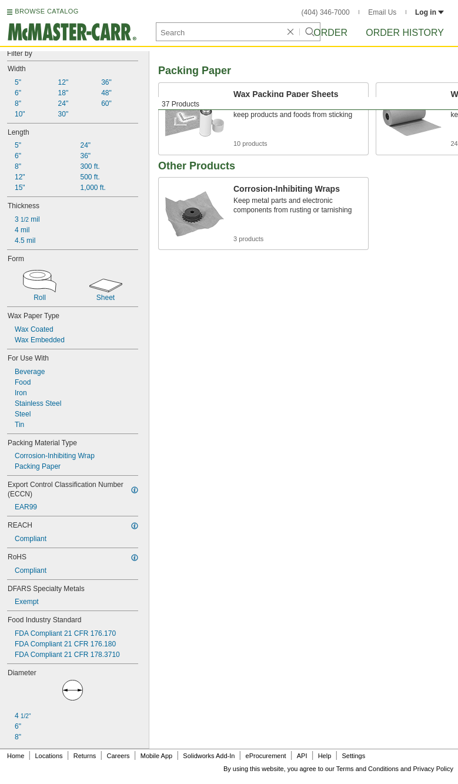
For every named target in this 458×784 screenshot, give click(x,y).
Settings (353, 755)
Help (325, 755)
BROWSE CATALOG (46, 11)
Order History (405, 33)
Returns (84, 755)
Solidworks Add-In (209, 755)
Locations (49, 755)
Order (330, 33)
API (302, 755)
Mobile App (156, 755)
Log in (429, 12)
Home (15, 755)
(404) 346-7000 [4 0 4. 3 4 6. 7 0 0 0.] (326, 12)
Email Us (382, 12)
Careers (117, 755)
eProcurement (266, 755)
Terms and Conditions (367, 768)
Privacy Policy (433, 768)
